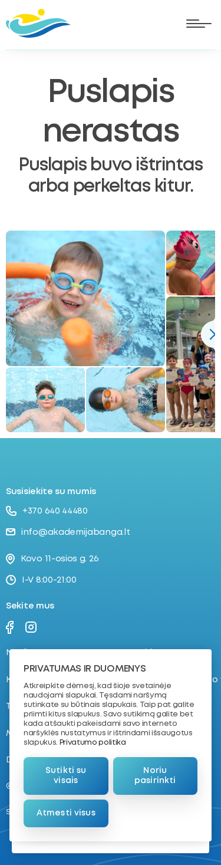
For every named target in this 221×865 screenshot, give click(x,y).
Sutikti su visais (65, 775)
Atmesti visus (66, 813)
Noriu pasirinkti (155, 775)
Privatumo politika (93, 742)
